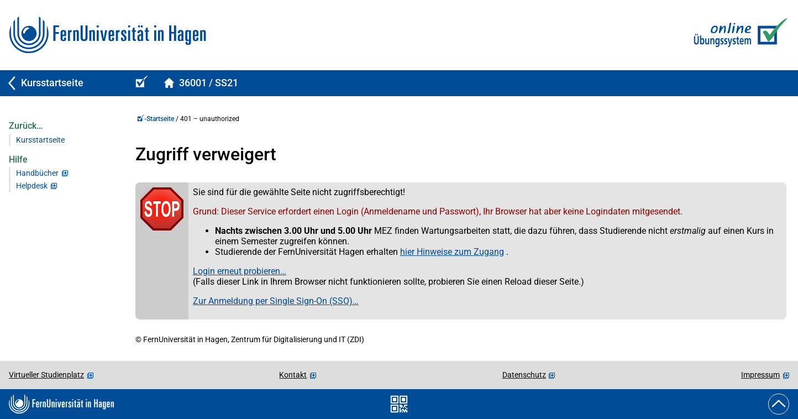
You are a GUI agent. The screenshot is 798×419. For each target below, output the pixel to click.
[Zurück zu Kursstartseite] (62, 83)
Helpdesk (32, 186)
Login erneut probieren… (239, 271)
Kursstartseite (40, 140)
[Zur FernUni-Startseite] (107, 35)
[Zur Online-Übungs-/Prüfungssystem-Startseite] (738, 35)
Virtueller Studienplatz (46, 374)
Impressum (760, 374)
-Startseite (155, 119)
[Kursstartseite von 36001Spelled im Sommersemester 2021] (201, 83)
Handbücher (37, 173)
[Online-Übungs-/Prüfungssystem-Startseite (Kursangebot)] (140, 83)
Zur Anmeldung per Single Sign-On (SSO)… (276, 301)
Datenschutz (524, 374)
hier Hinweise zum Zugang (452, 252)
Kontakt (293, 374)
